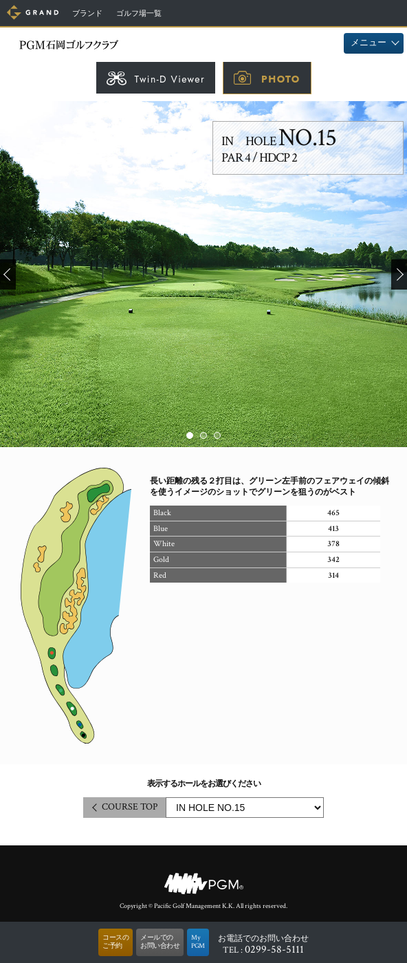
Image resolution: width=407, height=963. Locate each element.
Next (399, 274)
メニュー (368, 43)
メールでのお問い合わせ (159, 942)
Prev (8, 274)
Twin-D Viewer (169, 79)
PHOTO (280, 79)
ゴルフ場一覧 (139, 14)
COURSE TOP (129, 807)
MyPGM (198, 942)
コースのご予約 (115, 942)
